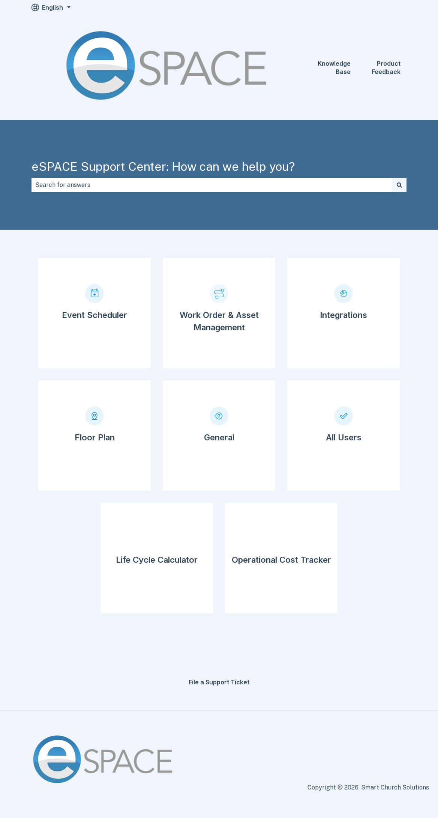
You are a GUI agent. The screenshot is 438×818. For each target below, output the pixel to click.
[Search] (399, 185)
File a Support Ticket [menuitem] (219, 682)
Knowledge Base (334, 67)
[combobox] (212, 185)
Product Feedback (386, 67)
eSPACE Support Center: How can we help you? (163, 166)
